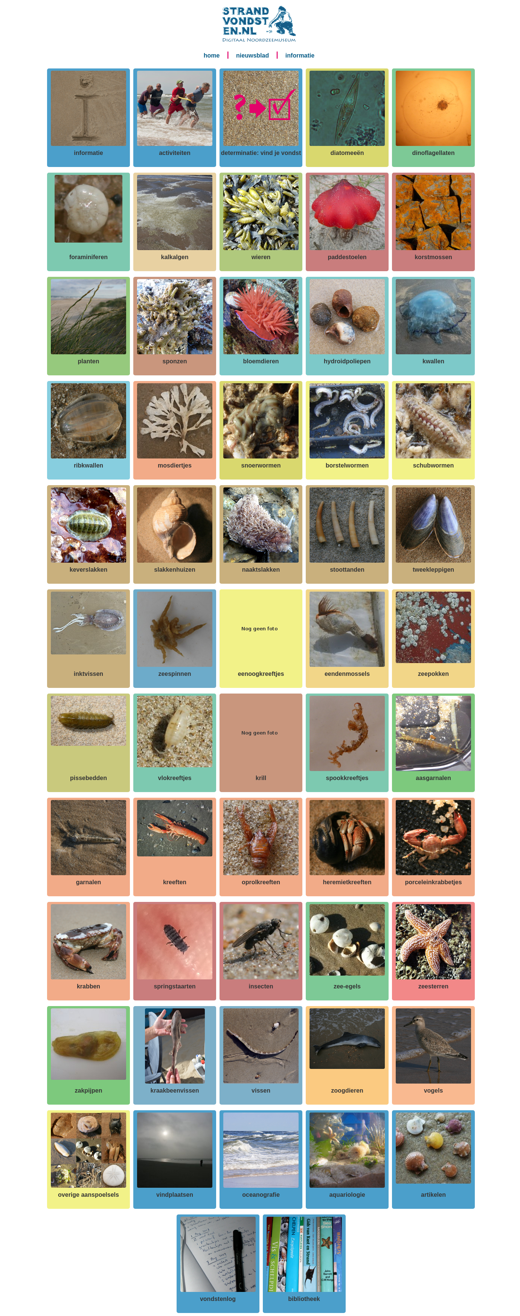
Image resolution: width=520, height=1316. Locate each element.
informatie (299, 55)
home (212, 55)
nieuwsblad (252, 55)
